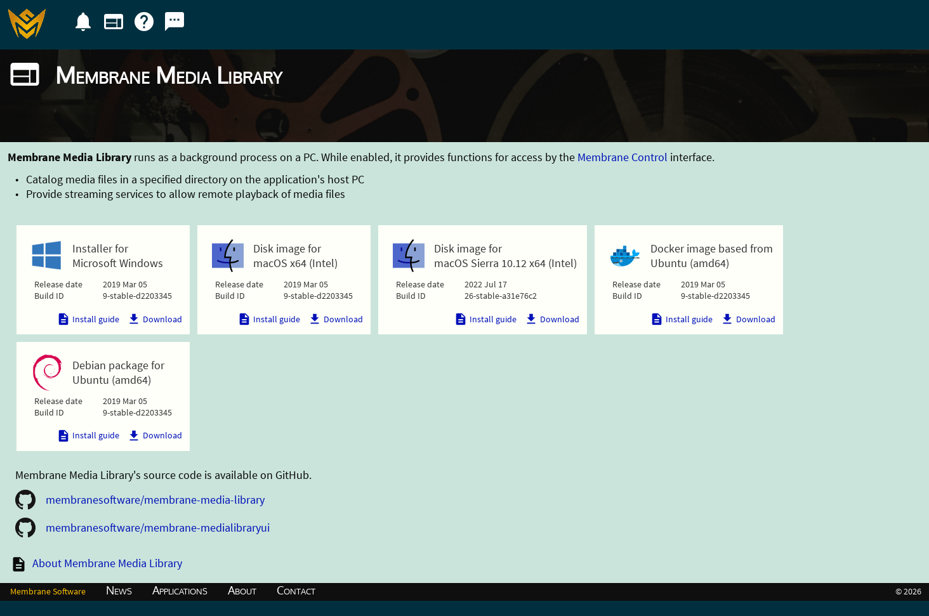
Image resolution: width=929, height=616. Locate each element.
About (242, 590)
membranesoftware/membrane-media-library (155, 499)
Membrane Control (622, 157)
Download (154, 319)
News (119, 590)
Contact (296, 590)
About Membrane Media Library (107, 563)
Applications (180, 590)
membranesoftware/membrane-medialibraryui (158, 527)
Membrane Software (48, 591)
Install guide (87, 319)
